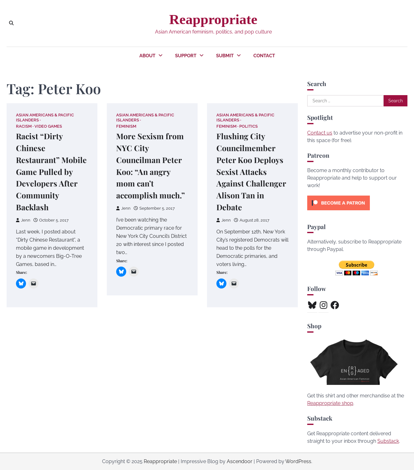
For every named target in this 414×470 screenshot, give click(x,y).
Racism (24, 126)
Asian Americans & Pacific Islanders (45, 117)
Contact (264, 56)
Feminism (126, 126)
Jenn (23, 220)
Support (185, 56)
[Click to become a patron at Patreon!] (338, 212)
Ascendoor (239, 461)
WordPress (298, 461)
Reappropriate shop (330, 403)
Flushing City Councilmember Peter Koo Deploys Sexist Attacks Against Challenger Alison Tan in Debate (251, 171)
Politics (248, 126)
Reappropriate (213, 19)
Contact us (319, 133)
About (147, 56)
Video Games (48, 126)
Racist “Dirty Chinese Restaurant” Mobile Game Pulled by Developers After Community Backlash (51, 171)
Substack (388, 441)
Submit (225, 56)
